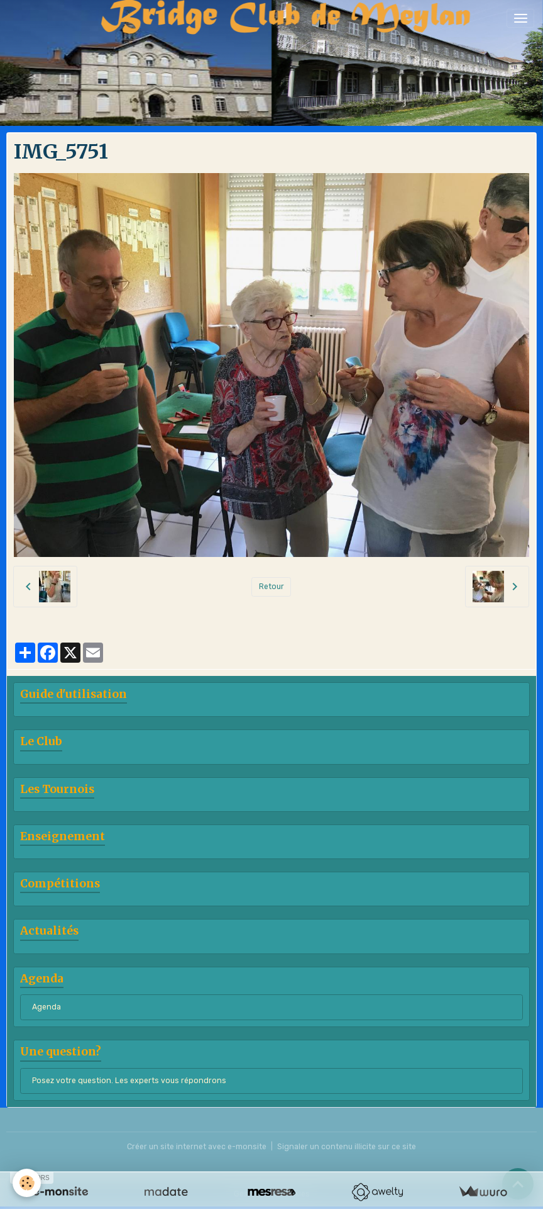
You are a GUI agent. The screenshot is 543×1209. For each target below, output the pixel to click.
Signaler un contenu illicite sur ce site (346, 1146)
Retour (271, 586)
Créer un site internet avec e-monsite (196, 1146)
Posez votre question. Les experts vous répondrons (129, 1080)
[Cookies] (27, 1183)
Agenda (46, 1007)
